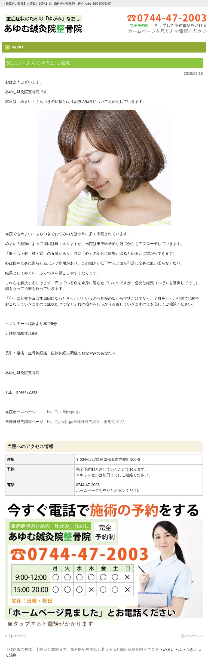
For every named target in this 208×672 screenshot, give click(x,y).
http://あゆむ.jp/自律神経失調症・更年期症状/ (85, 421)
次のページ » (192, 636)
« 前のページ (16, 636)
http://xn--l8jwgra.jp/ (63, 412)
